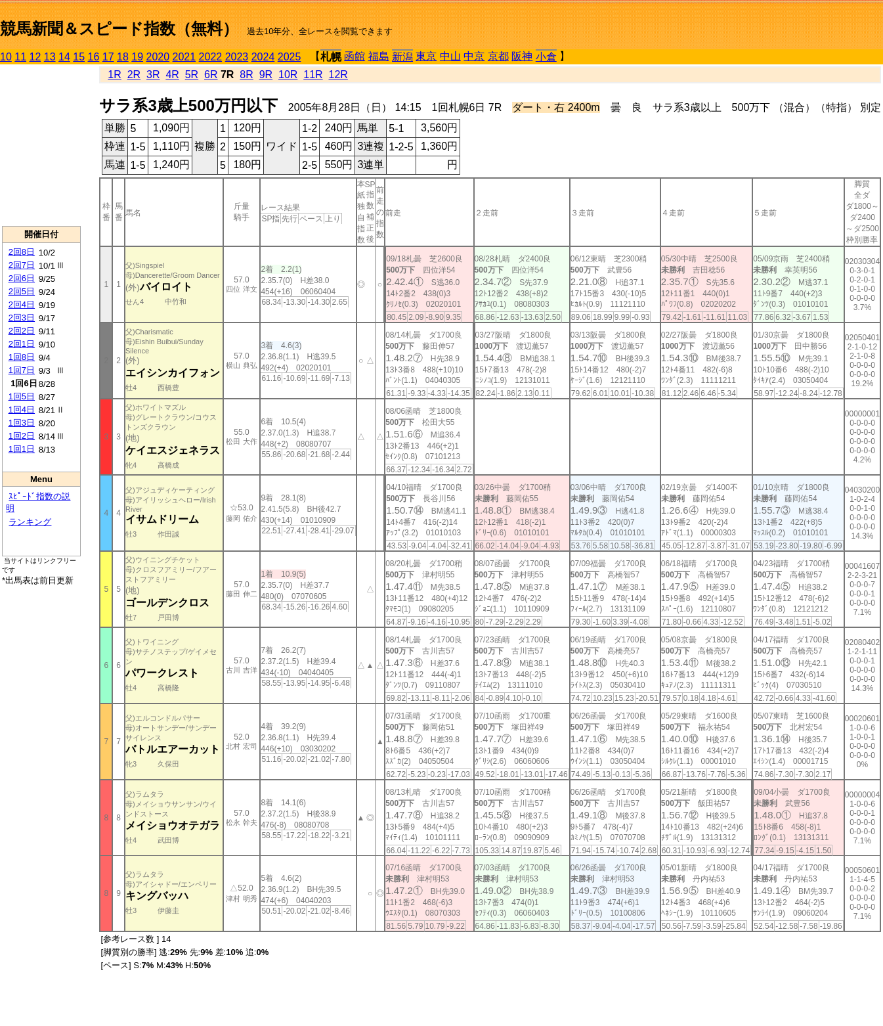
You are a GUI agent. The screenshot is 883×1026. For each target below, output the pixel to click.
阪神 (521, 56)
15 (79, 56)
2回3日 (22, 318)
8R (246, 74)
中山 (450, 56)
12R (338, 74)
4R (172, 74)
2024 (263, 56)
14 (64, 56)
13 (50, 56)
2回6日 (22, 278)
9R (265, 74)
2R (133, 74)
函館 (354, 56)
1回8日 (22, 357)
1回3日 (22, 423)
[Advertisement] (41, 145)
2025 (289, 56)
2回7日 (22, 265)
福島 (378, 56)
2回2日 (22, 331)
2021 (184, 56)
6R (210, 74)
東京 (426, 56)
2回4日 (22, 304)
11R (312, 74)
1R (114, 74)
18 (123, 56)
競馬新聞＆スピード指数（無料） (119, 28)
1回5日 (22, 396)
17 (108, 56)
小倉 (546, 56)
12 (35, 56)
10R (287, 74)
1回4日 (22, 409)
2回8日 (22, 252)
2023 (237, 56)
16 (94, 56)
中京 (474, 56)
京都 (498, 56)
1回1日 (22, 449)
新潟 (402, 56)
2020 (158, 56)
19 (137, 56)
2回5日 (22, 291)
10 (6, 56)
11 (20, 56)
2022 (211, 56)
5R (191, 74)
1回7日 (22, 370)
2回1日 (22, 344)
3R (153, 74)
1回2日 (22, 436)
